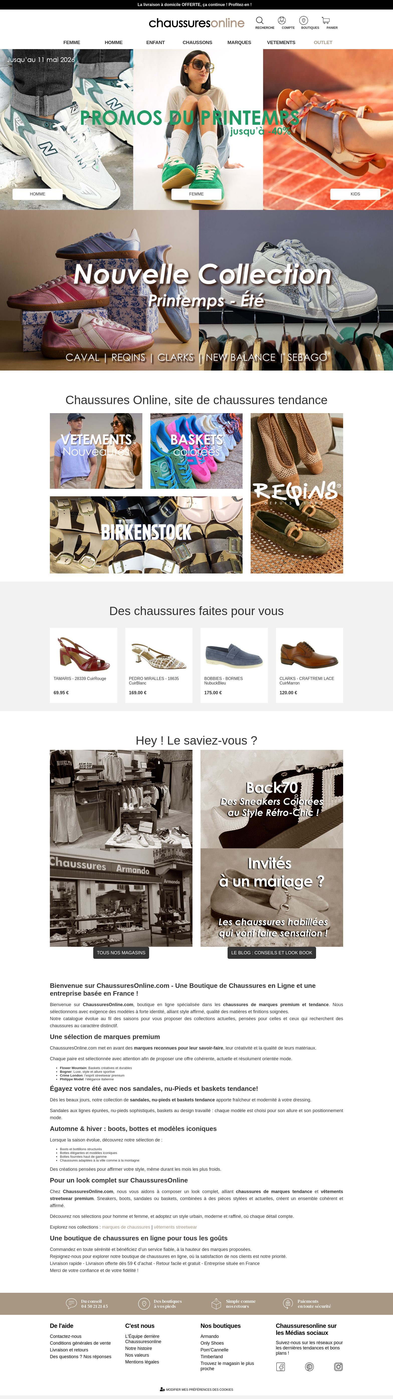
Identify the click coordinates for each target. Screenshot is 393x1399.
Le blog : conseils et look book (271, 956)
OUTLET (322, 42)
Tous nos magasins (121, 956)
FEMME (196, 193)
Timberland (212, 1360)
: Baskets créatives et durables (96, 1071)
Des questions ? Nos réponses (80, 1360)
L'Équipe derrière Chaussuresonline (143, 1342)
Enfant (154, 42)
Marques (238, 42)
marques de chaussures (126, 1230)
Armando (210, 1339)
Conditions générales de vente (80, 1346)
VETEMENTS (280, 42)
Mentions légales (142, 1365)
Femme (70, 42)
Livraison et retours (69, 1353)
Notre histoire (138, 1351)
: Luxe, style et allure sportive (87, 1075)
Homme (113, 42)
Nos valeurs (137, 1358)
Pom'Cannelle (215, 1353)
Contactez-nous (65, 1339)
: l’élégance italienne (87, 1083)
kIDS (355, 193)
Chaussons (196, 42)
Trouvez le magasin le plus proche (227, 1369)
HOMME (37, 193)
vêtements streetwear (175, 1230)
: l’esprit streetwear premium (92, 1079)
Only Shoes (212, 1346)
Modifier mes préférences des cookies (196, 1393)
